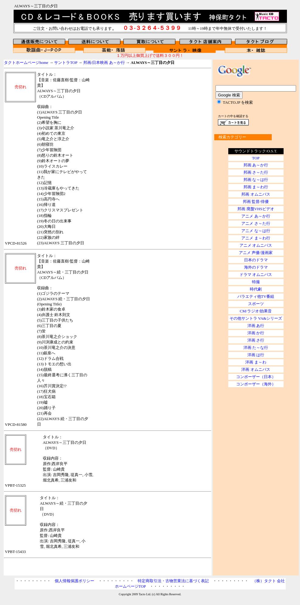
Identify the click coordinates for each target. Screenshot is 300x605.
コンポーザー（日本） (256, 376)
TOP (255, 158)
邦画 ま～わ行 (255, 187)
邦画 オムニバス (255, 194)
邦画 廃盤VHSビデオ (255, 209)
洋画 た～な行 (255, 347)
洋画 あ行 (255, 325)
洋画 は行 (255, 355)
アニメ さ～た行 (255, 223)
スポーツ (256, 303)
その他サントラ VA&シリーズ (255, 318)
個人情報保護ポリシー (74, 581)
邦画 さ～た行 (255, 172)
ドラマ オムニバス (256, 274)
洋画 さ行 (255, 340)
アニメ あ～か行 (255, 216)
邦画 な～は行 (255, 179)
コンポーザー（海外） (256, 384)
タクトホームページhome (26, 62)
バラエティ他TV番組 (255, 296)
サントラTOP (65, 62)
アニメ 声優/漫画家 (256, 252)
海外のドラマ (256, 267)
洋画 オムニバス (255, 369)
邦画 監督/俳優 (256, 201)
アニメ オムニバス (256, 245)
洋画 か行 (255, 333)
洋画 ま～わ (255, 362)
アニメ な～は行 (255, 230)
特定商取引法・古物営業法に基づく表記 (173, 581)
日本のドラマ (256, 260)
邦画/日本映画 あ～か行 (104, 62)
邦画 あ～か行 (255, 165)
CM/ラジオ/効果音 (256, 311)
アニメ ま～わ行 (255, 238)
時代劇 (256, 289)
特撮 (256, 282)
